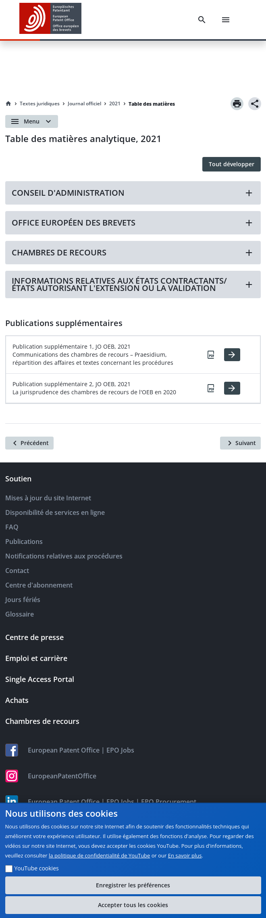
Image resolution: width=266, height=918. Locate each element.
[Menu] (225, 20)
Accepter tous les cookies (133, 905)
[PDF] (211, 354)
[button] (133, 193)
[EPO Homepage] (50, 19)
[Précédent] (29, 443)
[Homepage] (8, 103)
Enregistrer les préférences (133, 885)
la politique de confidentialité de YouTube (99, 855)
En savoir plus (185, 855)
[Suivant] (240, 443)
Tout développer (231, 164)
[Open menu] (31, 121)
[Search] (202, 20)
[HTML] (232, 354)
